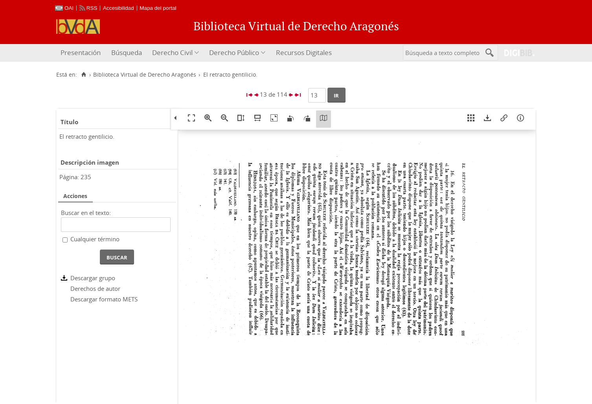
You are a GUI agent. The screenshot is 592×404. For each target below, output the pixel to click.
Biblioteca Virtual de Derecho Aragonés (144, 74)
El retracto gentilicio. (86, 136)
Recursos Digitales (304, 52)
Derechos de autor (95, 288)
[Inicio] (83, 74)
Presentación (81, 52)
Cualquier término (95, 239)
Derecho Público (234, 52)
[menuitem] (81, 53)
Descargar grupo (92, 278)
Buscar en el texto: (86, 213)
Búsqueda (126, 52)
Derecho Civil (172, 52)
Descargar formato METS (104, 299)
